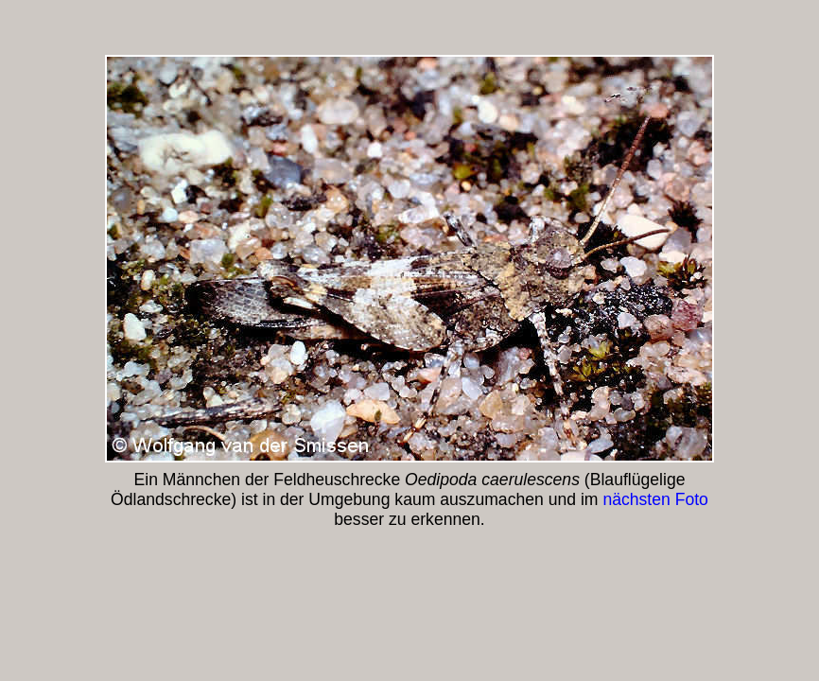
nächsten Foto (655, 499)
